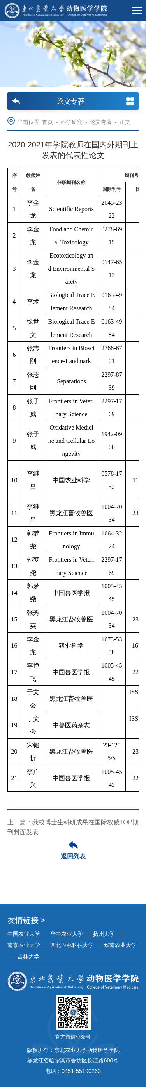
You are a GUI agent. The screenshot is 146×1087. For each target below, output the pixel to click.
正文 (125, 122)
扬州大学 (104, 934)
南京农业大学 (23, 945)
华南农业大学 (120, 945)
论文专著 (101, 122)
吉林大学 (28, 956)
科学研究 (72, 122)
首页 (47, 122)
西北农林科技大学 (72, 945)
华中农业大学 (66, 934)
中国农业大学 (23, 934)
